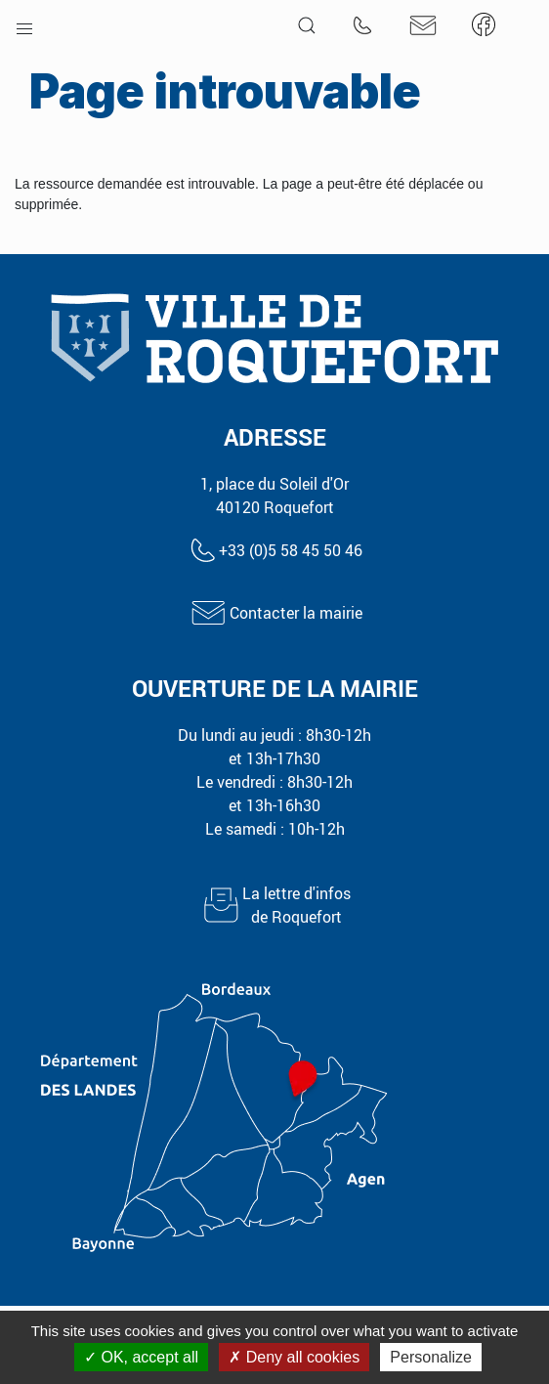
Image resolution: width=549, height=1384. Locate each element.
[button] (24, 24)
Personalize (431, 1357)
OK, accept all (141, 1357)
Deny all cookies (294, 1357)
